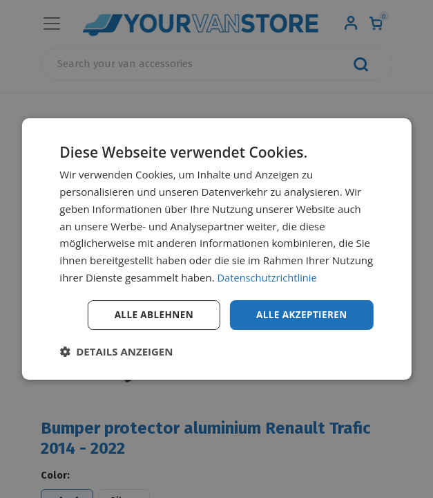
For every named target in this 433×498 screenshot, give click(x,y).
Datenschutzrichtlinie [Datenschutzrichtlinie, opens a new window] (268, 277)
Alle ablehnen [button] (149, 314)
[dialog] (216, 249)
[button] (116, 352)
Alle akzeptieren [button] (300, 314)
